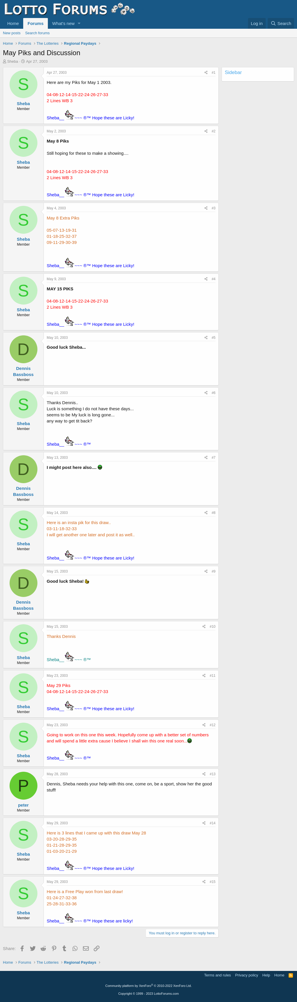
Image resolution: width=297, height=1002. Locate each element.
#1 (213, 73)
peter (23, 805)
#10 (212, 627)
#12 (212, 725)
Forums (36, 23)
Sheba (12, 61)
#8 (213, 513)
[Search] (281, 23)
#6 (213, 393)
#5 (213, 338)
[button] (79, 23)
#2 (213, 131)
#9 (213, 571)
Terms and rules (217, 975)
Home (13, 23)
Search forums (37, 33)
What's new (63, 23)
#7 (213, 458)
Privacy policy (246, 975)
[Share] (206, 72)
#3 (213, 208)
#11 (212, 676)
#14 (212, 823)
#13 (212, 774)
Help (266, 975)
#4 (213, 279)
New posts (12, 33)
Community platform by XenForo (148, 985)
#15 (212, 882)
